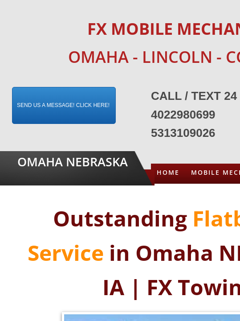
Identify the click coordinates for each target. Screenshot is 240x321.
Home (168, 172)
